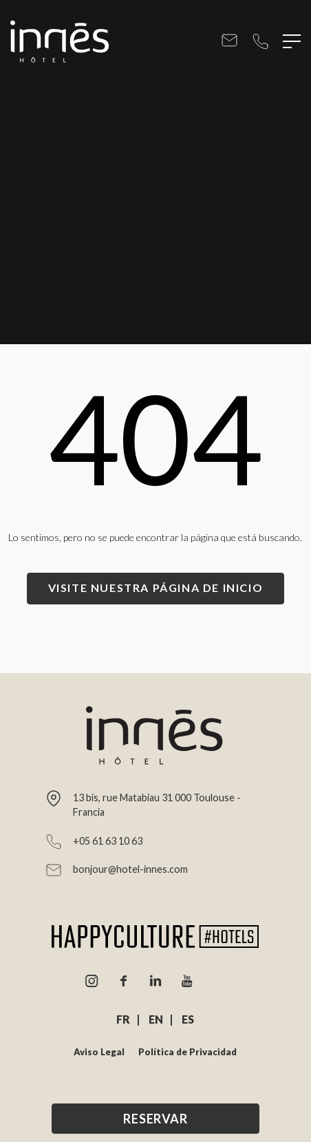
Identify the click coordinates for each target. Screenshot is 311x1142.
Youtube (187, 981)
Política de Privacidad (187, 1051)
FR (123, 1019)
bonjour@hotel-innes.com (229, 42)
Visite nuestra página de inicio (156, 587)
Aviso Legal (99, 1051)
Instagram (92, 981)
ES (188, 1019)
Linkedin (155, 981)
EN (156, 1019)
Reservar (155, 1118)
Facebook (123, 981)
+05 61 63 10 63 (260, 42)
